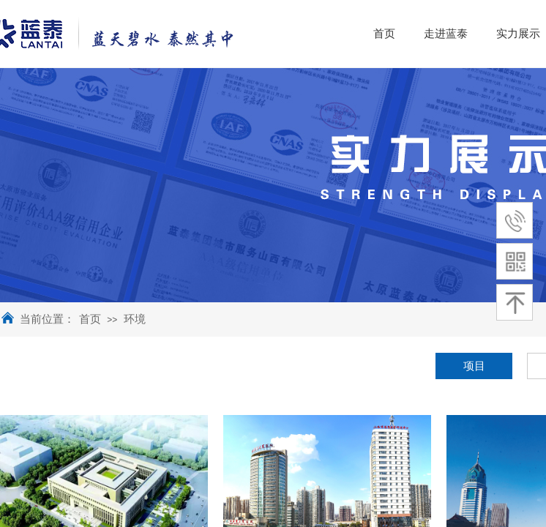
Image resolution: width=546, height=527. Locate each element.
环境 (135, 319)
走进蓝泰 (504, 34)
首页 (90, 319)
